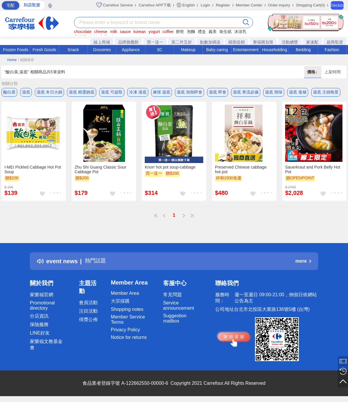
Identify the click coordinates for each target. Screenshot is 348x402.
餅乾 (180, 31)
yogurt (154, 31)
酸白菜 (9, 92)
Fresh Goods (44, 49)
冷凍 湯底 (138, 92)
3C (159, 49)
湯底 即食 (217, 92)
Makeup (188, 49)
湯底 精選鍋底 (81, 92)
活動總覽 (290, 42)
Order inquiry (279, 5)
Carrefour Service (114, 5)
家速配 (312, 42)
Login (205, 5)
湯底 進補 (297, 92)
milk (113, 31)
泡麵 (191, 31)
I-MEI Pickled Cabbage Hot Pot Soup (32, 170)
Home (12, 60)
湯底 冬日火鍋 (49, 92)
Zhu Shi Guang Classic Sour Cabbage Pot (100, 170)
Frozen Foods (15, 49)
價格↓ (312, 72)
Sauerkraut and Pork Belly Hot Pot (312, 170)
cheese (100, 31)
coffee (167, 31)
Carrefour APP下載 (155, 5)
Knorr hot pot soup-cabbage (170, 168)
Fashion (332, 49)
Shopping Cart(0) (310, 5)
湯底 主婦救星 (326, 92)
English (186, 5)
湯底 (26, 92)
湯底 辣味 (273, 92)
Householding (274, 49)
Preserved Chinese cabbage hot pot (241, 170)
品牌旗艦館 (128, 42)
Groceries (102, 49)
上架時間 (332, 72)
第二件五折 (181, 42)
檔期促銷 (236, 42)
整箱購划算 (263, 42)
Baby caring (217, 49)
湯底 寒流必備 (246, 92)
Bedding (303, 49)
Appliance (131, 49)
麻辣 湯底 (161, 92)
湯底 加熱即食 (189, 92)
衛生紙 (225, 31)
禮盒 (202, 31)
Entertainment (246, 49)
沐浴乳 (240, 31)
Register (223, 5)
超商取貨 (335, 42)
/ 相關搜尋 (26, 60)
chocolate (83, 31)
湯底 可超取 (112, 92)
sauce (125, 31)
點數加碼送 (210, 42)
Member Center (249, 5)
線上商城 (102, 42)
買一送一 (155, 42)
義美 (213, 31)
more (303, 262)
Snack (73, 49)
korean (139, 31)
